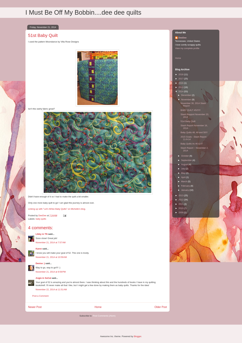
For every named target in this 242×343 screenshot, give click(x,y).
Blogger (137, 336)
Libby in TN (42, 234)
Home (98, 307)
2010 (181, 208)
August (185, 164)
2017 (181, 78)
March (184, 181)
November (186, 99)
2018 (181, 74)
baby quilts (41, 219)
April (183, 177)
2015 (181, 87)
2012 (181, 199)
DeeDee (182, 37)
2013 (181, 195)
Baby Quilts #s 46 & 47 (191, 143)
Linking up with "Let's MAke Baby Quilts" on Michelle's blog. (57, 209)
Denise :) (40, 263)
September (186, 160)
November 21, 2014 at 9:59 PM (51, 272)
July (183, 168)
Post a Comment (40, 296)
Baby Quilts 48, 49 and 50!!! (193, 132)
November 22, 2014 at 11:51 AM (51, 289)
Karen (39, 248)
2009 (181, 212)
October (185, 156)
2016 (181, 83)
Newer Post (35, 307)
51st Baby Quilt (187, 121)
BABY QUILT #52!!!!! (190, 110)
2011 (181, 204)
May (183, 173)
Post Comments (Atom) (104, 316)
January (185, 190)
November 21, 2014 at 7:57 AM (51, 242)
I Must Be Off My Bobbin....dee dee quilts (83, 12)
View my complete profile (187, 48)
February (186, 186)
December (186, 95)
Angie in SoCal (43, 278)
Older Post (160, 307)
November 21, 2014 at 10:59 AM (51, 257)
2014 (181, 91)
